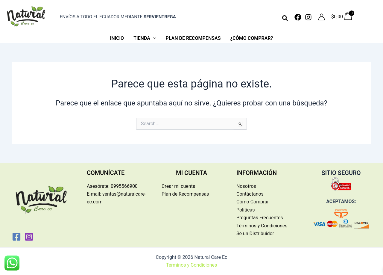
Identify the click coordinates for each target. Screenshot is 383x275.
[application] (153, 38)
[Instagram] (308, 17)
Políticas (245, 210)
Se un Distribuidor (255, 233)
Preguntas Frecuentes (259, 217)
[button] (285, 18)
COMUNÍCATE (105, 172)
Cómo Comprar (252, 202)
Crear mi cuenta (178, 186)
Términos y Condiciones (262, 226)
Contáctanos (250, 194)
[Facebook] (297, 17)
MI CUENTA (191, 172)
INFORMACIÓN (256, 172)
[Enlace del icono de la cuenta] (321, 17)
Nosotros (246, 186)
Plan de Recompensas (185, 194)
